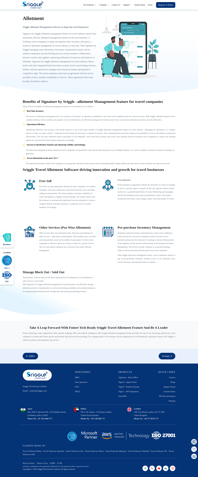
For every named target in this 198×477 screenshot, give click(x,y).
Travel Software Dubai (32, 451)
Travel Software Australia (53, 451)
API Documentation (167, 396)
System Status (139, 5)
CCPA (59, 463)
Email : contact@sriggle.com (35, 391)
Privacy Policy (29, 463)
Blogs (172, 382)
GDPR (52, 463)
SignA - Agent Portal (128, 382)
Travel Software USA (74, 451)
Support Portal (169, 387)
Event (150, 5)
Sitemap (172, 401)
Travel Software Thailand (138, 451)
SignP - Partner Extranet (129, 387)
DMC (77, 377)
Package (167, 356)
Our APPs (123, 396)
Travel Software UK (158, 451)
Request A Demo (165, 5)
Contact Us (116, 5)
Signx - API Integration (129, 391)
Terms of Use (42, 463)
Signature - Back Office (128, 377)
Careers (172, 377)
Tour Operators (81, 382)
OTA (77, 387)
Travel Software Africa (94, 451)
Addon (30, 356)
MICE (77, 391)
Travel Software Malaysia (115, 451)
